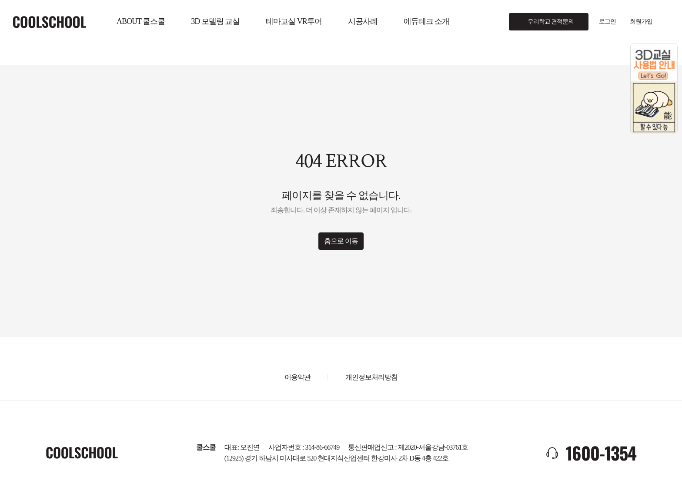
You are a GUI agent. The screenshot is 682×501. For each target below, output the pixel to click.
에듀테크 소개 (427, 21)
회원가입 (641, 21)
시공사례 (363, 21)
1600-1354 (601, 453)
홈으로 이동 (341, 241)
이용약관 (297, 377)
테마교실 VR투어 (294, 21)
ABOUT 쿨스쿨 (141, 21)
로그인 (607, 21)
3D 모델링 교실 (215, 21)
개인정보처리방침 (371, 377)
